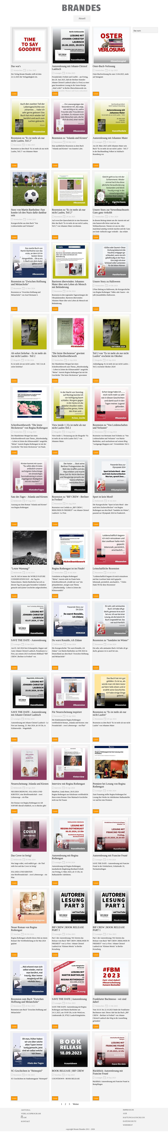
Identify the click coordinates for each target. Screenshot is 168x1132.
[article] (29, 62)
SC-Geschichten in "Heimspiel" (27, 1070)
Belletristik (17, 501)
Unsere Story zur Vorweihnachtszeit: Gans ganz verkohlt (111, 211)
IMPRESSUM (128, 1110)
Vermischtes (18, 70)
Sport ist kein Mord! (103, 496)
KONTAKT (25, 1121)
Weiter (76, 1104)
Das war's (16, 66)
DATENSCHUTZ (129, 1121)
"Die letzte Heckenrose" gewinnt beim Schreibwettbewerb (68, 354)
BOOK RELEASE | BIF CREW (68, 1070)
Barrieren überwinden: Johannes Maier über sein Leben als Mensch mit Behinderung (69, 284)
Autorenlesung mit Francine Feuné (110, 855)
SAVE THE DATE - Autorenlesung (28, 640)
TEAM (23, 1117)
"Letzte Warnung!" (20, 568)
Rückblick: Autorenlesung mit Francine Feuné (108, 1072)
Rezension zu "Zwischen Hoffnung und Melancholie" (28, 283)
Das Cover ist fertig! (21, 855)
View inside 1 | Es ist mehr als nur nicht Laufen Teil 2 (69, 426)
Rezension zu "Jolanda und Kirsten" (70, 138)
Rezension (17, 145)
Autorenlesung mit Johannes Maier (110, 138)
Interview (57, 788)
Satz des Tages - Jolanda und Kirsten (29, 496)
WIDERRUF (128, 1125)
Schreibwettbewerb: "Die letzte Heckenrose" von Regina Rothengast (29, 426)
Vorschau (16, 934)
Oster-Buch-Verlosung (104, 66)
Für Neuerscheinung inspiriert (67, 712)
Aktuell (82, 18)
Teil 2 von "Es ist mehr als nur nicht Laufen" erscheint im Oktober (110, 354)
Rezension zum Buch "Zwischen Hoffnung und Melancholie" (27, 1000)
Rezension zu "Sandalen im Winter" (110, 640)
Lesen (14, 94)
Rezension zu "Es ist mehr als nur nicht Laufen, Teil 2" (27, 139)
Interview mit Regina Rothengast (68, 783)
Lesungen (58, 73)
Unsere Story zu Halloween (106, 281)
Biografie (16, 360)
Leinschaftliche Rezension (106, 568)
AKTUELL (25, 1110)
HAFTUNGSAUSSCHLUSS (134, 1117)
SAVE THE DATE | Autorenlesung (69, 999)
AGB (125, 1113)
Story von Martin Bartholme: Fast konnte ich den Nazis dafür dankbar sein (29, 212)
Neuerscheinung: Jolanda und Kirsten (29, 783)
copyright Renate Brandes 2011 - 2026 (80, 1129)
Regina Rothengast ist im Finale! (68, 568)
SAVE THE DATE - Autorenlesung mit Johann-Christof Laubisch (28, 713)
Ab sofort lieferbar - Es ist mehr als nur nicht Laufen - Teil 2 (28, 354)
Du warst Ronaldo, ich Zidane (67, 640)
